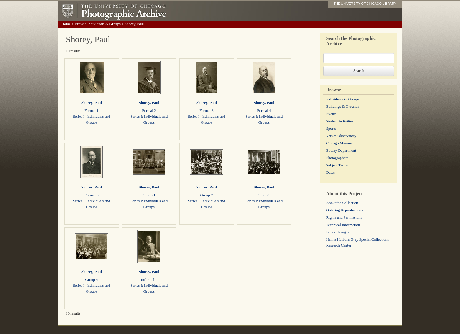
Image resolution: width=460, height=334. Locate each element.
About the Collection (342, 202)
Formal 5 (91, 195)
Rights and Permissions (344, 217)
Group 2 (206, 195)
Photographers (337, 158)
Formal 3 (206, 110)
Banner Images (337, 232)
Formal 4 (264, 110)
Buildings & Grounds (342, 106)
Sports (331, 128)
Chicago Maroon (339, 143)
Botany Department (341, 150)
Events (331, 114)
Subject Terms (337, 165)
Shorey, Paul (91, 102)
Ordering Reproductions (344, 210)
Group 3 (264, 195)
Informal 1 (149, 279)
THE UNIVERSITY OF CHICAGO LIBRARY (365, 3)
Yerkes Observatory (341, 136)
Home (66, 24)
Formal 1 (91, 110)
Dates (330, 172)
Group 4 (91, 279)
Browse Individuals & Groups (98, 24)
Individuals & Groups (342, 99)
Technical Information (343, 224)
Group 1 (149, 195)
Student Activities (340, 121)
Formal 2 (149, 110)
